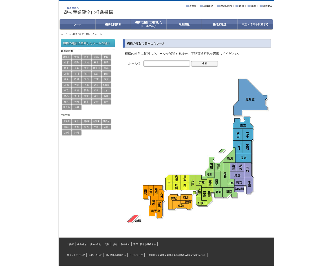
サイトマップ (136, 255)
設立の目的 (95, 244)
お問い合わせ (95, 255)
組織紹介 (81, 244)
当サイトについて (76, 255)
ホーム (64, 34)
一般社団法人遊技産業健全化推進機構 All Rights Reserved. (175, 255)
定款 (107, 244)
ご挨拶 (70, 244)
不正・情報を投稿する (144, 244)
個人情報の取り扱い (116, 255)
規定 (115, 244)
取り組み (125, 244)
